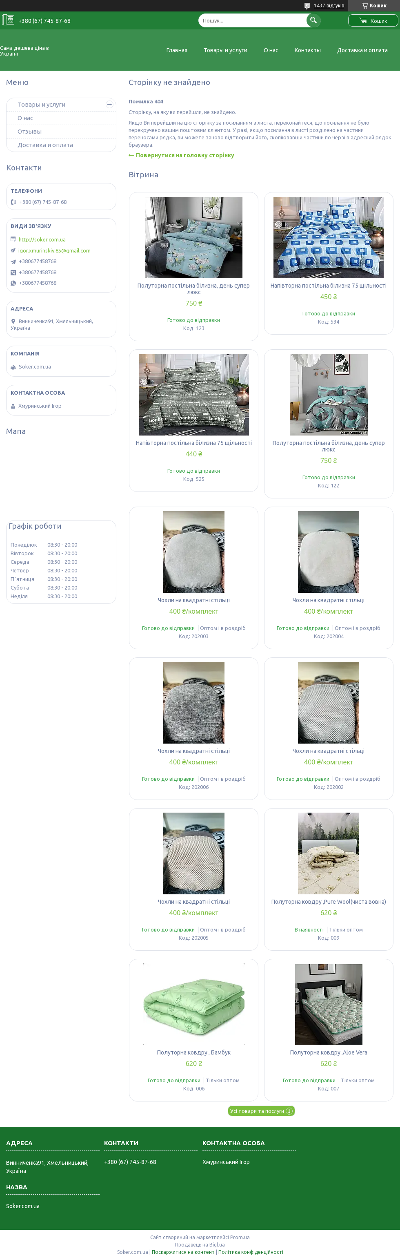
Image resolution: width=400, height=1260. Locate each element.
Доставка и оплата (362, 50)
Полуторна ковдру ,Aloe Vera (328, 1052)
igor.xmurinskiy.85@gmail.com (54, 250)
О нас (271, 50)
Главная (177, 50)
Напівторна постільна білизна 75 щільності (329, 285)
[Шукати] (314, 20)
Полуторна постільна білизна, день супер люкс (194, 288)
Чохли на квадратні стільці (194, 600)
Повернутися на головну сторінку (185, 155)
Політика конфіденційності (250, 1252)
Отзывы (30, 131)
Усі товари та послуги (257, 1111)
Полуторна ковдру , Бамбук (194, 1052)
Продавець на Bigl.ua (200, 1244)
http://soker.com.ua (42, 239)
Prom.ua (240, 1237)
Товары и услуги (225, 50)
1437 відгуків (329, 5)
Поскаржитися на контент (183, 1252)
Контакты (308, 50)
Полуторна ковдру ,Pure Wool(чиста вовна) (328, 901)
